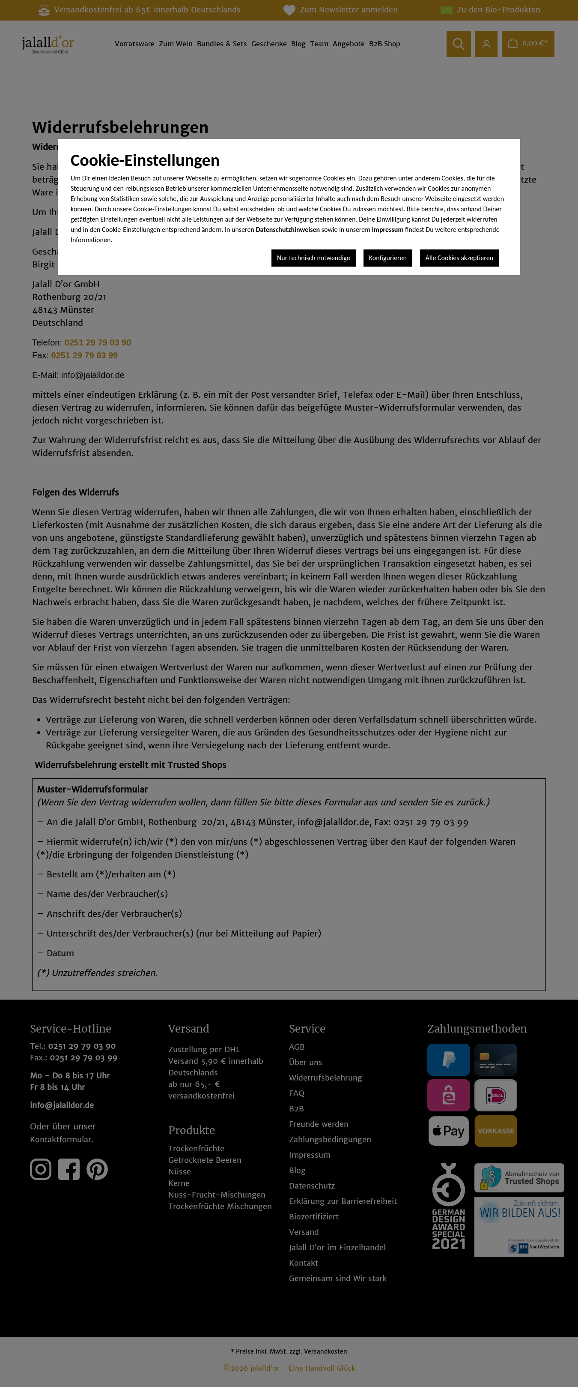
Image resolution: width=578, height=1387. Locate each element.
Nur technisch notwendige (313, 258)
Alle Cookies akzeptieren (459, 258)
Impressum (388, 229)
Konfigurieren (388, 258)
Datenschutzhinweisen (288, 229)
